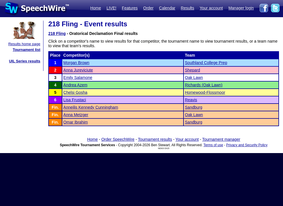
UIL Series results (24, 61)
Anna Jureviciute (78, 70)
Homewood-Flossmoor (205, 92)
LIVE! (111, 8)
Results (187, 8)
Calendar (167, 8)
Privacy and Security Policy (247, 145)
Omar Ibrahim (75, 122)
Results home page (24, 44)
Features (129, 8)
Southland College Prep (206, 62)
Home (95, 8)
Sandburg (193, 107)
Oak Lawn (194, 77)
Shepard (192, 70)
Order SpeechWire (117, 139)
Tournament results (155, 139)
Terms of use (213, 145)
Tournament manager (221, 139)
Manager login (241, 8)
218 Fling (57, 33)
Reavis (191, 100)
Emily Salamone (77, 77)
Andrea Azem (75, 85)
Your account (211, 8)
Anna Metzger (75, 114)
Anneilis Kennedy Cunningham (90, 107)
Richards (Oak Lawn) (204, 85)
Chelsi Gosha (75, 92)
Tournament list (26, 49)
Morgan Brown (76, 62)
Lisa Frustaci (74, 100)
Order (148, 8)
